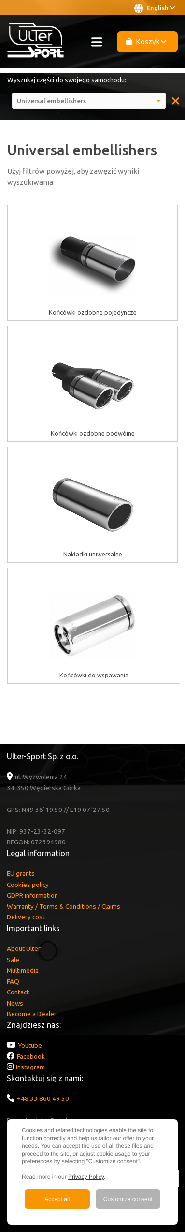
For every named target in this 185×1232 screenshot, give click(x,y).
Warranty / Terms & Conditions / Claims (63, 906)
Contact (18, 992)
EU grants (21, 873)
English (154, 8)
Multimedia (23, 970)
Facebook (31, 1056)
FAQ (13, 981)
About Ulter (24, 948)
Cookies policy (28, 884)
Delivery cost (26, 917)
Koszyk (146, 41)
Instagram (30, 1067)
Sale (13, 959)
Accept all (57, 1199)
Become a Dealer (32, 1014)
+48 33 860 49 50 (43, 1098)
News (15, 1003)
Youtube (30, 1045)
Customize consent (128, 1199)
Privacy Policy (86, 1176)
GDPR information (32, 895)
